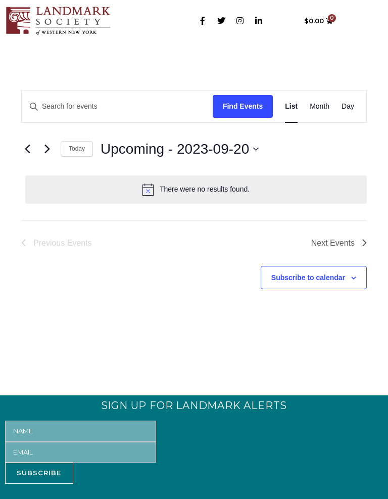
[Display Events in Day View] (348, 106)
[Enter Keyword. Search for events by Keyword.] (117, 106)
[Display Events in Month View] (319, 106)
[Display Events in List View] (291, 106)
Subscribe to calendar (308, 278)
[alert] (196, 189)
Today (77, 148)
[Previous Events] (27, 149)
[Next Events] (47, 149)
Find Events (243, 106)
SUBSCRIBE (39, 473)
